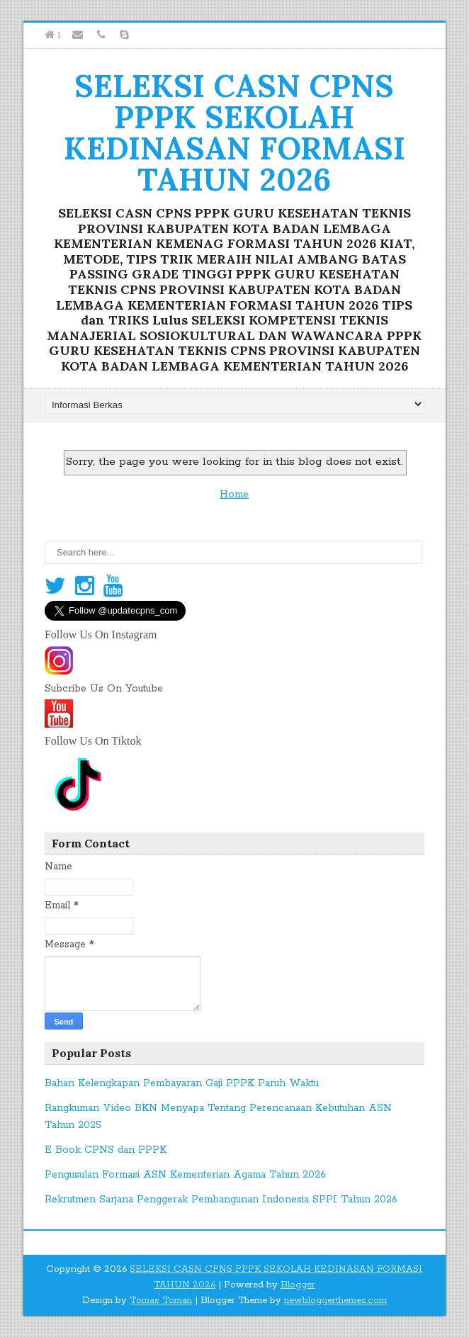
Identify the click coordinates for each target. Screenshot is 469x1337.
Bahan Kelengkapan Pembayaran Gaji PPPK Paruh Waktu (182, 1083)
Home (234, 494)
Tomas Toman (161, 1300)
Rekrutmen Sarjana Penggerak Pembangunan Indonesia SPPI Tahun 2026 (221, 1199)
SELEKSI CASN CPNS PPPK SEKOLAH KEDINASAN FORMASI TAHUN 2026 (234, 132)
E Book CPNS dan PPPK (105, 1150)
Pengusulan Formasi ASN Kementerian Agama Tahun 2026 (185, 1174)
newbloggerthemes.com (335, 1300)
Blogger (298, 1285)
